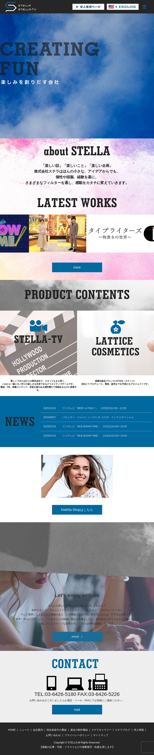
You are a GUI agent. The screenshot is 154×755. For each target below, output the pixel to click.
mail (77, 709)
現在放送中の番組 (57, 729)
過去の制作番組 (79, 729)
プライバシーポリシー (77, 735)
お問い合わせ (53, 735)
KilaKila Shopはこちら (77, 510)
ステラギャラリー (101, 729)
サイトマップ (100, 735)
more (77, 267)
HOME (12, 729)
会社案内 (38, 729)
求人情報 (139, 729)
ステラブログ (122, 729)
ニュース (24, 729)
